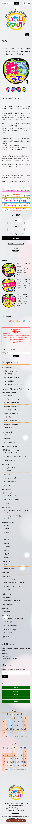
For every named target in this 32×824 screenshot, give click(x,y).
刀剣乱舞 (5, 608)
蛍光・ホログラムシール (11, 460)
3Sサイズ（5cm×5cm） (11, 428)
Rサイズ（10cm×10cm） (12, 417)
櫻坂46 (7, 550)
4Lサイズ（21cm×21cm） (12, 399)
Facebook (16, 698)
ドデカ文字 (6, 464)
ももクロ (7, 590)
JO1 (6, 564)
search (16, 3)
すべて (4, 321)
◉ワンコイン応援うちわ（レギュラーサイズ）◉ (16, 389)
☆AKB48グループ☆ (8, 522)
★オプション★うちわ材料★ (11, 446)
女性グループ (6, 576)
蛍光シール (8, 438)
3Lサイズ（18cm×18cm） (12, 402)
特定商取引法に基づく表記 (10, 658)
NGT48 (7, 539)
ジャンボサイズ (9, 395)
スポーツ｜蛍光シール (11, 625)
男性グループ (6, 562)
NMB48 (7, 532)
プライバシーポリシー (9, 656)
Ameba (16, 701)
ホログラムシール (10, 442)
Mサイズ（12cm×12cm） (12, 413)
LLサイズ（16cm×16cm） (12, 406)
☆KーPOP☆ (6, 507)
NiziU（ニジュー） (10, 579)
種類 (16, 220)
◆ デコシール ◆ (7, 432)
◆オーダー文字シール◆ (9, 392)
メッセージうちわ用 (10, 478)
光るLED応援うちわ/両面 (12, 377)
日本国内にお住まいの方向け (16, 244)
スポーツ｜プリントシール (12, 622)
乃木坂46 (7, 546)
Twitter (16, 694)
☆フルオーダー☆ (8, 489)
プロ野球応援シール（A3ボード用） (15, 618)
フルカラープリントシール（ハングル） (16, 456)
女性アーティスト (8, 594)
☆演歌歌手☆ (6, 597)
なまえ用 (7, 474)
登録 (5, 676)
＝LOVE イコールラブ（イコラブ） (14, 582)
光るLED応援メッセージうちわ (13, 384)
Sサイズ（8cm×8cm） (11, 420)
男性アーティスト (8, 572)
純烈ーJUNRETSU (8, 604)
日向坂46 (7, 554)
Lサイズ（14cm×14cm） (12, 410)
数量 (16, 226)
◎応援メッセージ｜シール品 (11, 450)
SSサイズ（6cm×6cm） (11, 424)
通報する (16, 248)
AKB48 (7, 525)
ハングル (7, 485)
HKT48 (7, 536)
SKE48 (7, 528)
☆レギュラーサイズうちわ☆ (11, 630)
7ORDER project (10, 568)
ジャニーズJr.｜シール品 (12, 499)
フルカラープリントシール (12, 453)
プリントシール (9, 435)
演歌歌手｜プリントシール (12, 600)
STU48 (7, 543)
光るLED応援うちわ (10, 374)
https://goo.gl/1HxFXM (24, 164)
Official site (16, 687)
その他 (7, 503)
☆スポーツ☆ (6, 615)
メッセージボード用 (10, 481)
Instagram (16, 691)
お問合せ (5, 653)
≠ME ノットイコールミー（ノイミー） (15, 586)
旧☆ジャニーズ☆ (8, 493)
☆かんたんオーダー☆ (9, 468)
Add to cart (16, 238)
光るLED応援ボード (10, 381)
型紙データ (6, 637)
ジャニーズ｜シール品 (11, 495)
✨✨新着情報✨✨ (8, 367)
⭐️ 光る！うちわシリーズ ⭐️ (11, 371)
